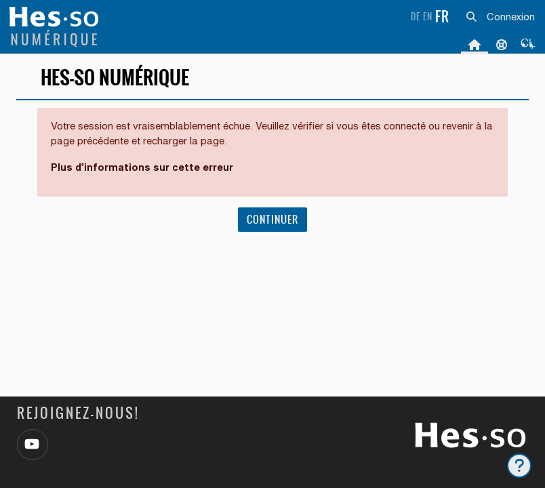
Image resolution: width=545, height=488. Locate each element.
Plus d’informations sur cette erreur (142, 167)
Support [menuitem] (501, 44)
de (415, 16)
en (427, 16)
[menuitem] (528, 44)
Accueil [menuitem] (474, 44)
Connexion (511, 17)
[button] (471, 17)
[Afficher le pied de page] (519, 465)
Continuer (272, 219)
